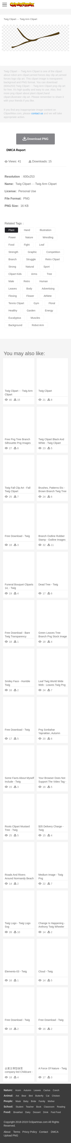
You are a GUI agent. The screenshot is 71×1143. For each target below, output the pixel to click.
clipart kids (15, 273)
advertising (48, 288)
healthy (12, 310)
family (42, 1101)
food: (7, 1112)
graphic (32, 252)
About (7, 1131)
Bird (31, 1096)
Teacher (30, 1107)
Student (19, 1107)
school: (8, 1106)
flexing (12, 295)
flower (30, 295)
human (44, 281)
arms (34, 273)
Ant (17, 1096)
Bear (24, 1096)
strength (13, 252)
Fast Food (56, 1112)
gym (36, 303)
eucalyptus (14, 317)
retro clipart (52, 259)
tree (49, 273)
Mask (18, 1101)
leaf (41, 244)
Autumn (27, 1090)
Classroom (49, 1107)
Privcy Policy (29, 1131)
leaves (12, 288)
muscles (35, 317)
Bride (33, 1101)
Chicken (56, 1096)
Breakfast (18, 1112)
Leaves (37, 1090)
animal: (8, 1095)
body (29, 288)
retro (27, 281)
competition (53, 252)
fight (27, 244)
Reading (61, 1107)
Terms (16, 1131)
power (12, 237)
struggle (31, 259)
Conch (56, 1090)
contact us (37, 113)
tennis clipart (16, 303)
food (11, 244)
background (15, 325)
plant (11, 230)
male (11, 281)
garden (31, 310)
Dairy (27, 1112)
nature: (8, 1090)
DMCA (54, 1131)
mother (51, 1101)
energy (49, 310)
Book (38, 1107)
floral (52, 303)
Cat (47, 1096)
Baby (25, 1101)
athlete (48, 295)
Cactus (46, 1090)
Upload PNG (11, 1135)
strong (12, 266)
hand (27, 230)
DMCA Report (15, 150)
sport (46, 266)
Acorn (18, 1090)
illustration (45, 230)
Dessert (36, 1112)
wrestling (48, 237)
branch (12, 259)
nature (29, 237)
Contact (43, 1131)
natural (30, 266)
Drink (45, 1112)
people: (8, 1101)
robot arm (38, 325)
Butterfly (39, 1096)
